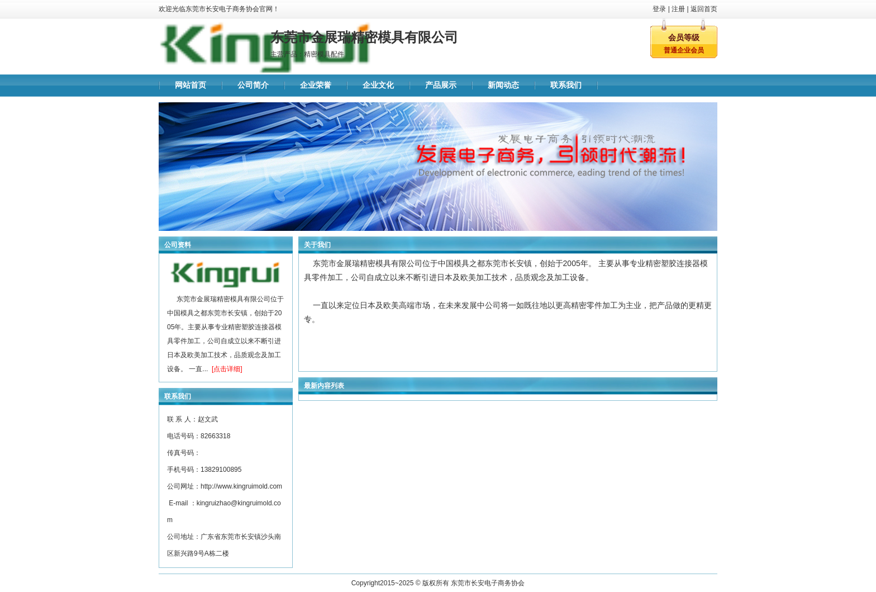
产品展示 (440, 85)
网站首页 (190, 85)
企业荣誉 (315, 85)
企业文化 (378, 85)
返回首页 (704, 9)
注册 (678, 9)
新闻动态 (503, 85)
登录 (659, 9)
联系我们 (566, 85)
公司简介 (253, 85)
